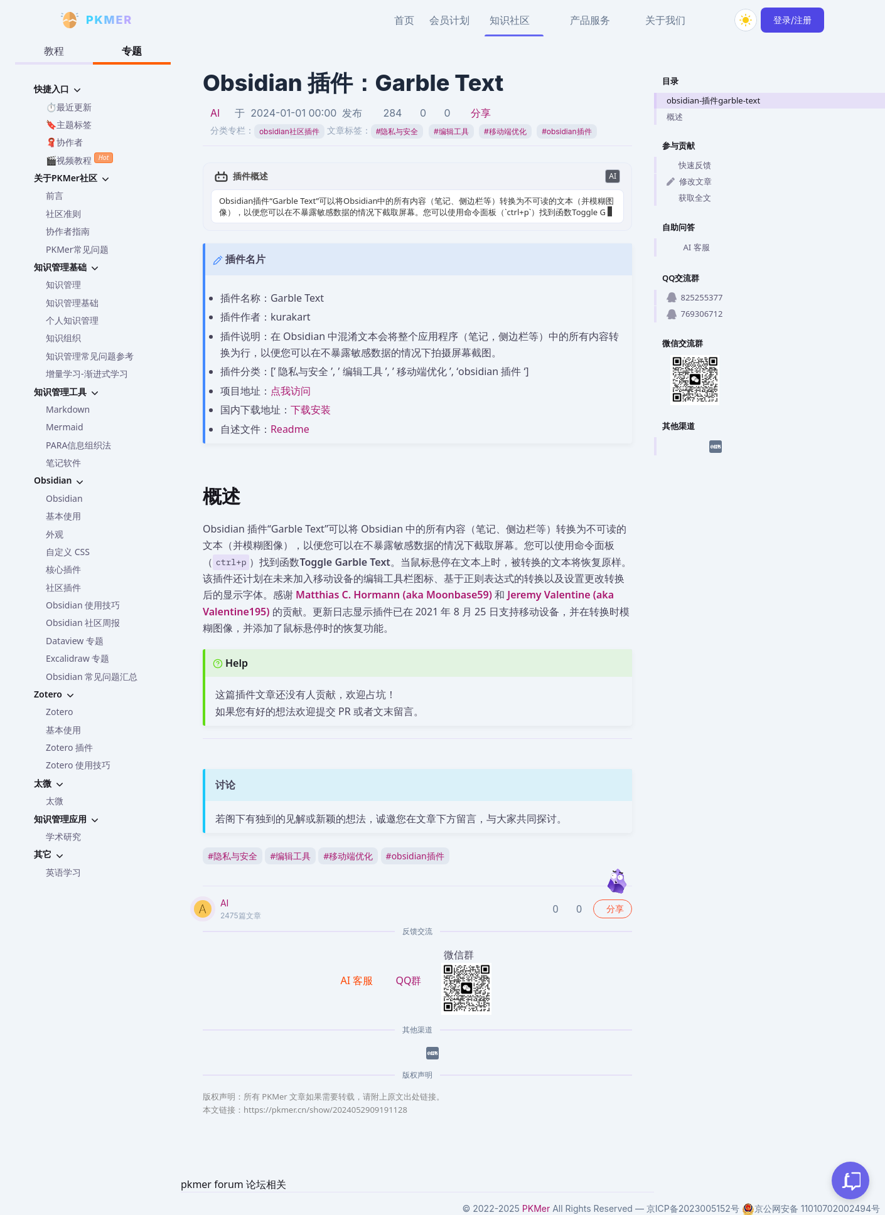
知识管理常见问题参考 (90, 356)
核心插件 (63, 569)
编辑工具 (451, 131)
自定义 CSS (68, 552)
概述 (675, 116)
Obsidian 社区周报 (83, 623)
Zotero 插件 (69, 747)
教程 (54, 51)
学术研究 (63, 836)
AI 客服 (688, 247)
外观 (54, 534)
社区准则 (63, 214)
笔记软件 (63, 463)
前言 (54, 195)
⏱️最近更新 (69, 107)
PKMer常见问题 (77, 249)
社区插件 (63, 587)
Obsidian (64, 498)
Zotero (59, 712)
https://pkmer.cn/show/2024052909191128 (325, 1109)
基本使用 (63, 516)
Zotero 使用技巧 (78, 765)
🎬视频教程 (79, 159)
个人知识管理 (72, 320)
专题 (132, 51)
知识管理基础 (72, 303)
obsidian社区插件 (289, 131)
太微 (54, 801)
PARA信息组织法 (78, 445)
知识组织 (63, 338)
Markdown (68, 409)
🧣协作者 (64, 142)
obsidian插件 (566, 131)
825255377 (694, 297)
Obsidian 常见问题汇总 (91, 676)
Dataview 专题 (75, 641)
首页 (404, 20)
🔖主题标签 (69, 124)
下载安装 (311, 409)
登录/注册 (792, 19)
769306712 (694, 313)
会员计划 (449, 20)
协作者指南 (68, 231)
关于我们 (665, 20)
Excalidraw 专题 (77, 658)
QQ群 (408, 980)
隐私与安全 (397, 131)
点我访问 (291, 391)
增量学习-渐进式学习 (87, 373)
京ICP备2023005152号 (692, 1208)
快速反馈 (689, 165)
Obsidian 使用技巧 (83, 605)
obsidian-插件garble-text (713, 100)
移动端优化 (505, 131)
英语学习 (63, 872)
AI (215, 113)
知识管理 (63, 284)
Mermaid (64, 427)
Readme (290, 429)
